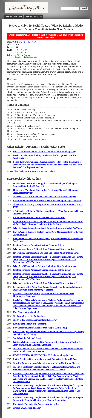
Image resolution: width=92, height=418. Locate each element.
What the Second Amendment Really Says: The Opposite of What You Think (47, 228)
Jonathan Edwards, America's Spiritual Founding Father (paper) (42, 270)
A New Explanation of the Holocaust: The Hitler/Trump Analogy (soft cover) (47, 200)
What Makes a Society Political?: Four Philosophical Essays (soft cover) (45, 283)
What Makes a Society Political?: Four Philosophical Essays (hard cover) (45, 249)
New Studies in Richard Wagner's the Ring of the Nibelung (40, 327)
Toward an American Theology (27, 408)
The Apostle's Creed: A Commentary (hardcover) (35, 320)
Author (33, 17)
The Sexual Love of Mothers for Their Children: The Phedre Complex (44, 196)
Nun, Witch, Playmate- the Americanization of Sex (36, 404)
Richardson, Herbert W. (25, 41)
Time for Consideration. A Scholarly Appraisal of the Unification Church (46, 363)
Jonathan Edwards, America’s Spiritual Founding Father (38, 245)
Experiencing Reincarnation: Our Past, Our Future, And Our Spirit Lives (46, 253)
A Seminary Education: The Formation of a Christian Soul (39, 217)
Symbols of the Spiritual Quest (27, 338)
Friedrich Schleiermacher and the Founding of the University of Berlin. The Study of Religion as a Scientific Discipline (47, 343)
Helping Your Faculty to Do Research (29, 323)
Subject (13, 17)
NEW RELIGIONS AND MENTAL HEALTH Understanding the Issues (43, 355)
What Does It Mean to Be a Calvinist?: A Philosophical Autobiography (44, 151)
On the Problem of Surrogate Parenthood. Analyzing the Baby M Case (45, 359)
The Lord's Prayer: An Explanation (29, 316)
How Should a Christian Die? (26, 312)
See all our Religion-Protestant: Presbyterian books (33, 171)
